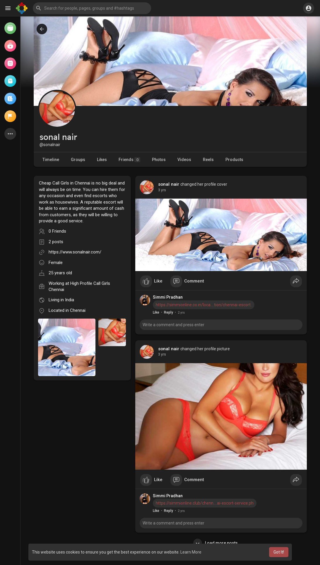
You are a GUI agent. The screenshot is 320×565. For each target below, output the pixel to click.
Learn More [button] (190, 552)
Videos (184, 159)
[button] (92, 8)
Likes (102, 159)
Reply (168, 312)
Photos (159, 159)
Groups (78, 159)
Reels (208, 159)
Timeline (50, 159)
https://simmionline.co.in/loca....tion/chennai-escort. (203, 304)
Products (234, 159)
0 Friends (57, 231)
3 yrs (162, 190)
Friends (129, 159)
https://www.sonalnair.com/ (75, 252)
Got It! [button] (278, 552)
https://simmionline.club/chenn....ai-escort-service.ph (205, 503)
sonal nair (168, 184)
